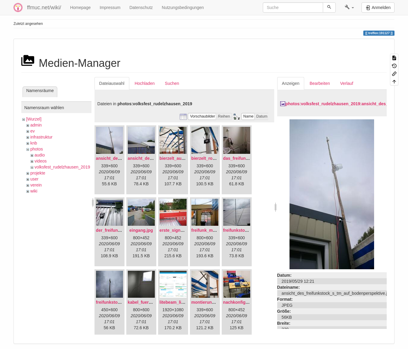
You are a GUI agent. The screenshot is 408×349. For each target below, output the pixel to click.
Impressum (110, 7)
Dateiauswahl (111, 83)
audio (39, 155)
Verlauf (346, 83)
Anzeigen (290, 83)
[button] (349, 7)
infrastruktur (41, 137)
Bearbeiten (320, 83)
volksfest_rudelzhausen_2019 (62, 167)
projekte (37, 173)
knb (33, 143)
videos (40, 161)
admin (36, 125)
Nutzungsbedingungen (183, 7)
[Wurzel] (33, 119)
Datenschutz (141, 7)
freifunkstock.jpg (113, 302)
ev (32, 131)
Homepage (80, 7)
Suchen (172, 83)
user (34, 179)
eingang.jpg (141, 230)
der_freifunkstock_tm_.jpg (122, 230)
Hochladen (145, 83)
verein (36, 185)
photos (36, 149)
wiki (33, 191)
